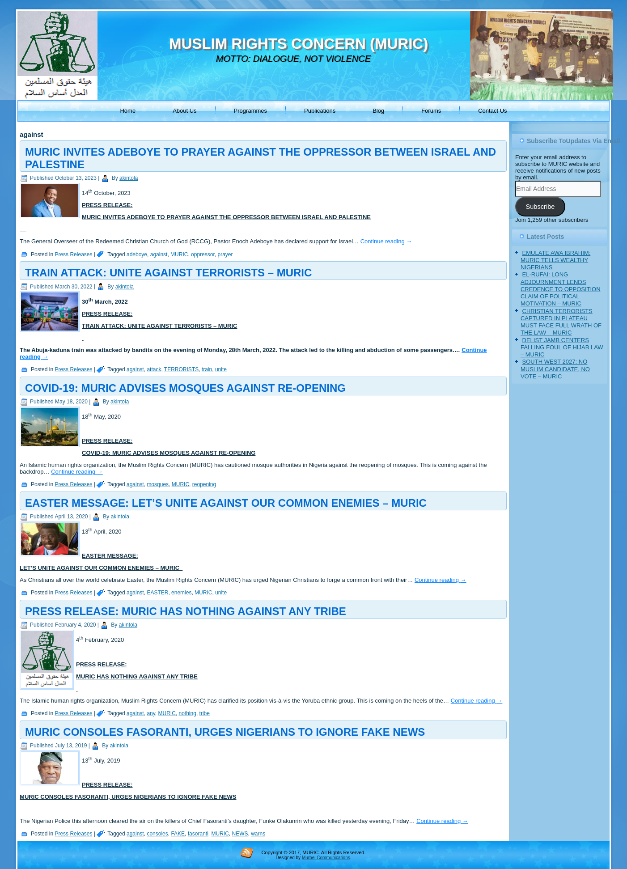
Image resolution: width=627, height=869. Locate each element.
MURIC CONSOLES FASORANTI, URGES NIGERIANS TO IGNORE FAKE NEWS (225, 732)
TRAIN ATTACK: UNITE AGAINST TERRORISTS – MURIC (168, 273)
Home (128, 110)
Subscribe (540, 206)
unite (221, 369)
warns (258, 834)
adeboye (137, 254)
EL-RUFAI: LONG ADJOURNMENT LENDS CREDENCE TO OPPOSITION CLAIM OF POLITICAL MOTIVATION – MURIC (561, 289)
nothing (187, 713)
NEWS (240, 834)
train (207, 369)
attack (154, 369)
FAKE (178, 834)
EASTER (157, 592)
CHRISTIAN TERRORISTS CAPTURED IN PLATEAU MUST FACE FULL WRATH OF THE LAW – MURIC (561, 322)
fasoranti (198, 834)
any (151, 713)
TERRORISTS (181, 369)
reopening (204, 484)
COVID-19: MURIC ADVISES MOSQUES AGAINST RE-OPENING (185, 388)
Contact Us (492, 110)
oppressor (203, 254)
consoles (157, 834)
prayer (225, 254)
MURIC (179, 254)
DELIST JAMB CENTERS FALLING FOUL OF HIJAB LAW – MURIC (562, 347)
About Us (184, 110)
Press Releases (73, 254)
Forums (431, 110)
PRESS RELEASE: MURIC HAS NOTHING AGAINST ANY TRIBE (185, 611)
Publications (319, 110)
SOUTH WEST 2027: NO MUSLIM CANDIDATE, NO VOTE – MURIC (555, 369)
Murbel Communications (326, 857)
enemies (181, 592)
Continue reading (386, 241)
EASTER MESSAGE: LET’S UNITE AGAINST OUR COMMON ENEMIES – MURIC (226, 503)
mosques (158, 484)
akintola (128, 178)
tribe (204, 713)
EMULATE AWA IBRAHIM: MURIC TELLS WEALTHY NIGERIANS (555, 260)
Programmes (250, 110)
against (159, 254)
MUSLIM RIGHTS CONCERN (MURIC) (298, 43)
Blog (378, 110)
